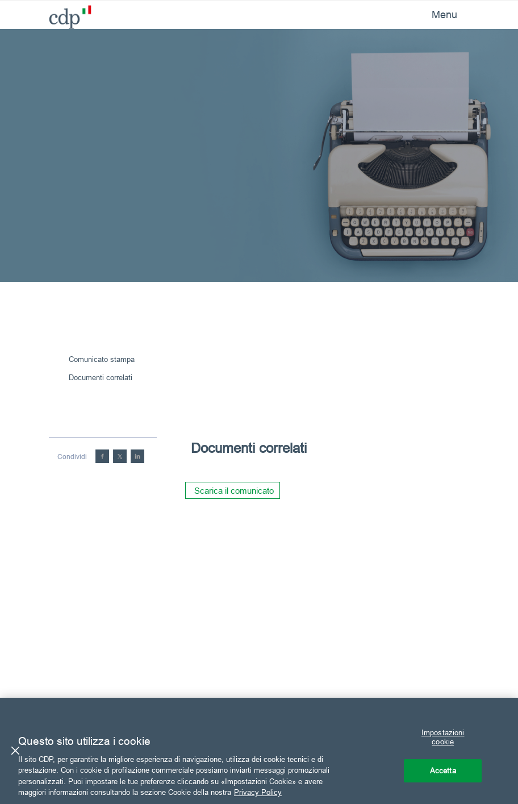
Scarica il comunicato (234, 490)
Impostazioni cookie (443, 737)
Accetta (443, 770)
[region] (259, 751)
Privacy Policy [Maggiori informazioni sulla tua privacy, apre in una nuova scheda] (258, 792)
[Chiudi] (15, 750)
